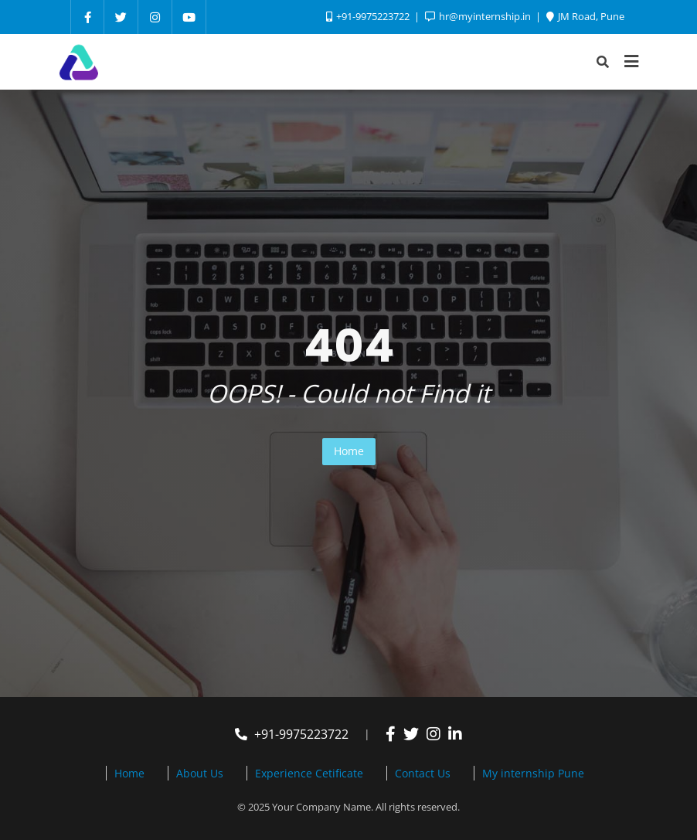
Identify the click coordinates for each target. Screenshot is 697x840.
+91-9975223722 (291, 734)
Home (349, 451)
